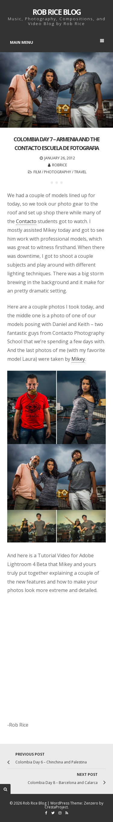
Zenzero (91, 803)
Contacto (26, 221)
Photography (57, 171)
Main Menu (57, 42)
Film (37, 171)
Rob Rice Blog (57, 12)
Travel (80, 171)
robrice (59, 165)
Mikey (78, 359)
